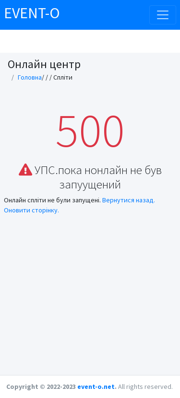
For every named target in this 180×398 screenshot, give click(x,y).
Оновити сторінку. (31, 210)
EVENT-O (32, 13)
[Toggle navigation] (162, 14)
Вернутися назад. (128, 200)
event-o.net (96, 386)
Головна (30, 77)
